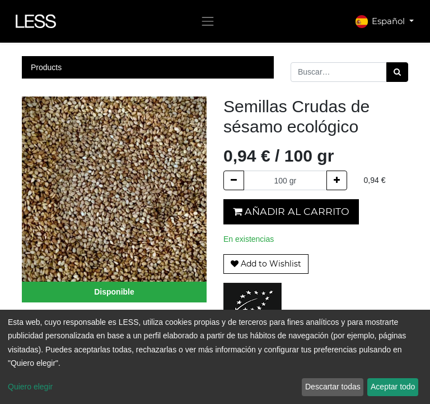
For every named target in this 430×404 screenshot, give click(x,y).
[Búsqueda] (397, 72)
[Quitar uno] (233, 180)
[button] (266, 264)
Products (46, 67)
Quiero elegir (30, 386)
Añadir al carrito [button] (291, 211)
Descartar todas (333, 386)
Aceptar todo (393, 386)
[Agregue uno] (336, 180)
